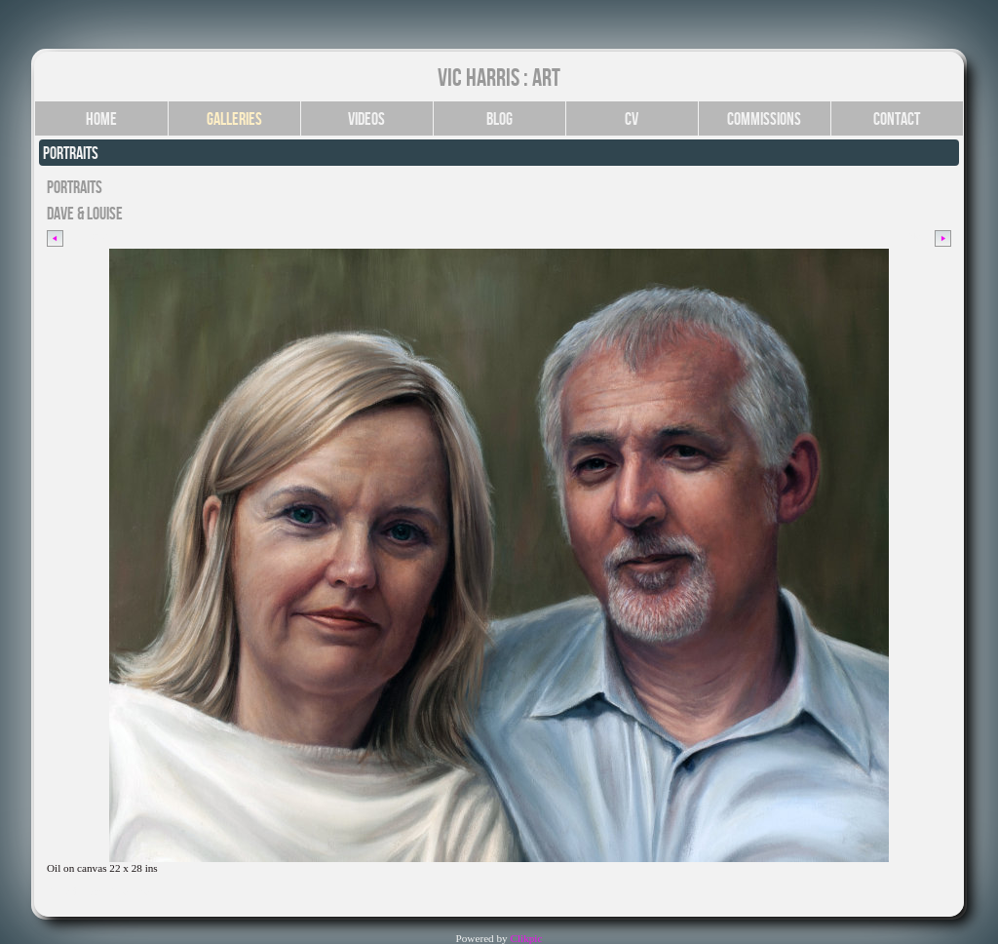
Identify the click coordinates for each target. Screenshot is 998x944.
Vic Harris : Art (499, 77)
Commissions (764, 118)
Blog (499, 118)
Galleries (234, 118)
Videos (366, 118)
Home (101, 118)
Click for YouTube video (101, 891)
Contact (896, 118)
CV (631, 118)
